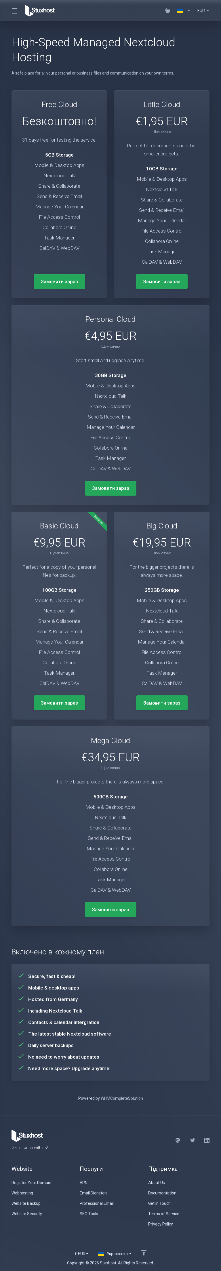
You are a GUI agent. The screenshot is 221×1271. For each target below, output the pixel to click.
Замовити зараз (59, 281)
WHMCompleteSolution (122, 1098)
